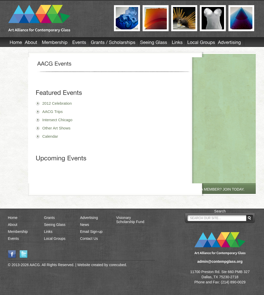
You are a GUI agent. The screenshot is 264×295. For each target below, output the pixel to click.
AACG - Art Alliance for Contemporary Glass (58, 18)
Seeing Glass (54, 225)
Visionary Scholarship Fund (130, 220)
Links (48, 232)
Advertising (89, 218)
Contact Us (89, 238)
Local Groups (54, 238)
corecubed (117, 265)
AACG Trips (52, 111)
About (13, 225)
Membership (18, 232)
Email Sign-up (91, 232)
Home (13, 218)
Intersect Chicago (57, 120)
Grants (49, 218)
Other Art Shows (56, 128)
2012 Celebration (57, 103)
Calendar (50, 136)
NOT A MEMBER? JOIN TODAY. (218, 189)
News (84, 225)
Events (13, 238)
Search (220, 211)
